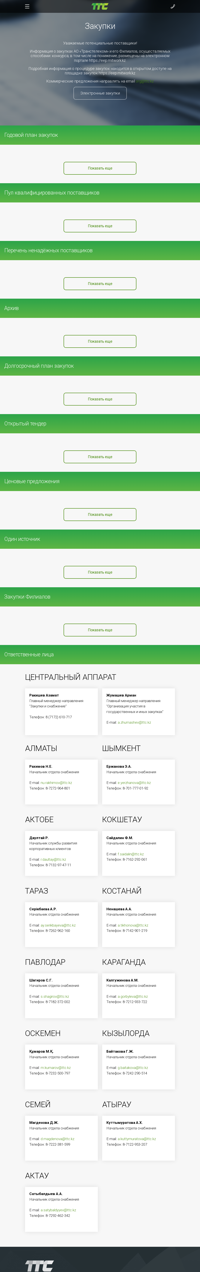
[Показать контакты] (173, 6)
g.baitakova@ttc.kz (133, 1067)
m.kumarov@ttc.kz (56, 1067)
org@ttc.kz (145, 81)
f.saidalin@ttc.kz (131, 854)
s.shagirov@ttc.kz (55, 996)
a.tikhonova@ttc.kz (133, 925)
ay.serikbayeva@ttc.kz (58, 925)
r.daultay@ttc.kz (53, 859)
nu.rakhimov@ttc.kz (56, 783)
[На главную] (100, 6)
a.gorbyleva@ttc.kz (133, 996)
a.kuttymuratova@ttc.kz (137, 1139)
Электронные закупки (100, 93)
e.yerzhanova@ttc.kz (134, 783)
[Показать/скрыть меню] (27, 6)
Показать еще (100, 168)
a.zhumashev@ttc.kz (134, 722)
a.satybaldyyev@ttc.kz (58, 1210)
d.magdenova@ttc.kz (57, 1139)
